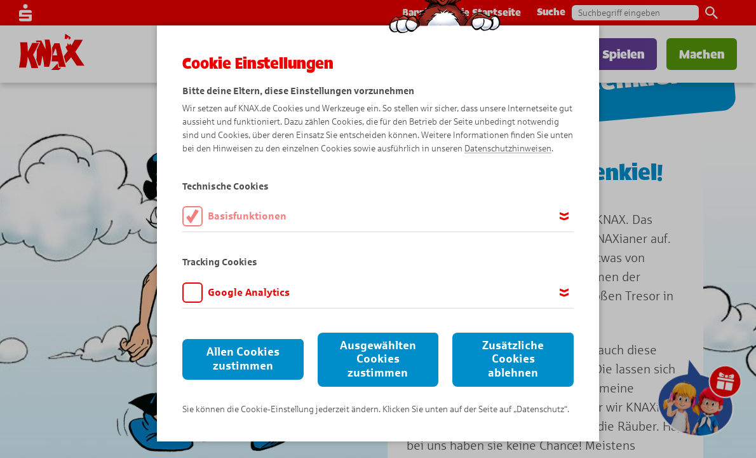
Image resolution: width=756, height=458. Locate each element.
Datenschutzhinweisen (507, 148)
